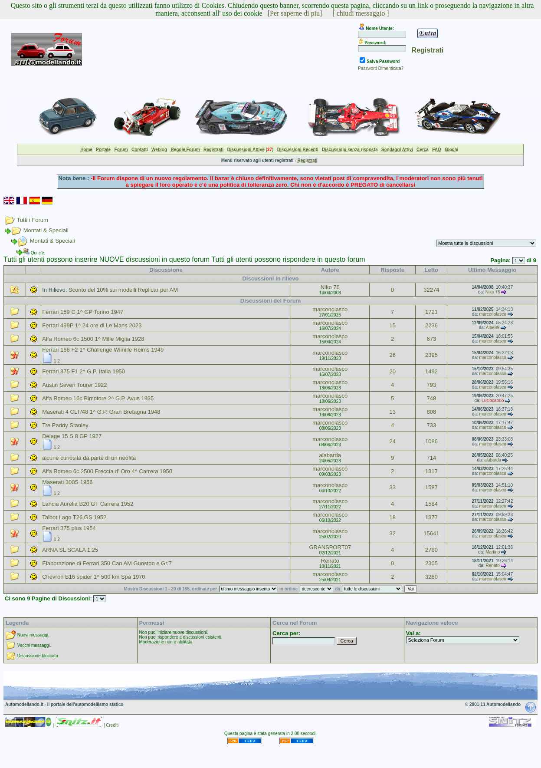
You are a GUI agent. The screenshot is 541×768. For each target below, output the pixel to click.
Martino (492, 552)
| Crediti (111, 725)
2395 (431, 355)
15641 (431, 533)
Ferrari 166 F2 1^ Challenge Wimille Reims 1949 (103, 349)
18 (392, 517)
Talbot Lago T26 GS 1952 (74, 517)
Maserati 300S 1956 (67, 482)
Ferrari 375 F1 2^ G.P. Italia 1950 (83, 371)
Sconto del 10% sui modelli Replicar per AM (123, 290)
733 (431, 425)
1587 (431, 487)
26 (392, 355)
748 (431, 398)
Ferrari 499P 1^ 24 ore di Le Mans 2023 (91, 325)
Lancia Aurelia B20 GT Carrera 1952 (87, 504)
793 (431, 385)
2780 (431, 550)
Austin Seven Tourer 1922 (74, 385)
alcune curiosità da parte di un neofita (89, 458)
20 (392, 371)
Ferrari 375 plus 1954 (69, 528)
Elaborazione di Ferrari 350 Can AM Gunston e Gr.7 (106, 563)
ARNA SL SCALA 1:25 (70, 550)
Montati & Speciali (46, 230)
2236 (431, 325)
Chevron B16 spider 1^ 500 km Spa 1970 (93, 577)
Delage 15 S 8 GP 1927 (72, 436)
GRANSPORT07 (330, 547)
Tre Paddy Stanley (65, 425)
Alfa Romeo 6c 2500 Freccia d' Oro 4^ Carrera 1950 (107, 471)
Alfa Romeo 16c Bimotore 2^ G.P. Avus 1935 (98, 398)
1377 (431, 517)
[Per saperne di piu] (295, 13)
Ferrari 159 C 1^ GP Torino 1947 (82, 312)
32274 (431, 290)
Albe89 (492, 327)
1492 (431, 371)
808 (431, 412)
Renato (330, 560)
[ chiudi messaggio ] (360, 13)
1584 (431, 504)
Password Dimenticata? (380, 68)
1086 (431, 441)
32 (392, 533)
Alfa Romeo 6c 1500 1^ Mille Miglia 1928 (93, 339)
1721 (431, 312)
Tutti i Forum (32, 220)
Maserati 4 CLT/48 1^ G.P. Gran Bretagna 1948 (101, 412)
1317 (431, 471)
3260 (431, 577)
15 (392, 325)
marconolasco (330, 309)
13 (392, 412)
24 (392, 441)
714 (431, 458)
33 (392, 487)
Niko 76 (330, 287)
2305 (431, 563)
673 (431, 339)
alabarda (330, 455)
